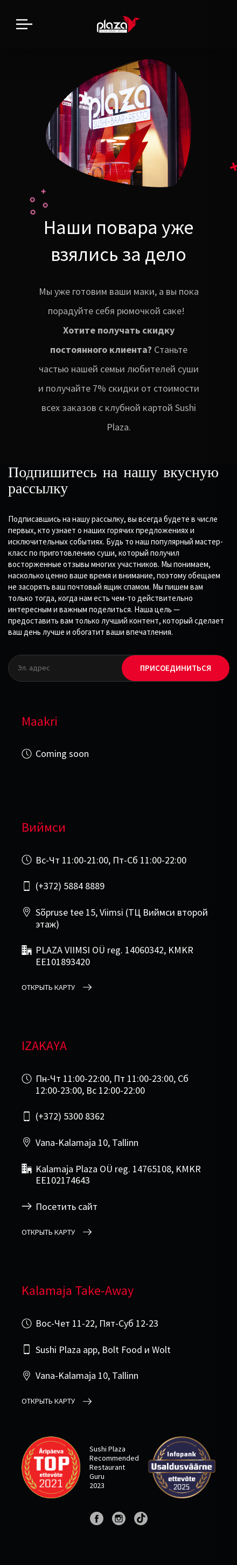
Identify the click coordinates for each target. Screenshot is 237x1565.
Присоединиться (175, 668)
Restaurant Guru (107, 1471)
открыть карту (48, 987)
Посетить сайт (66, 1207)
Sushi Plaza (107, 1449)
